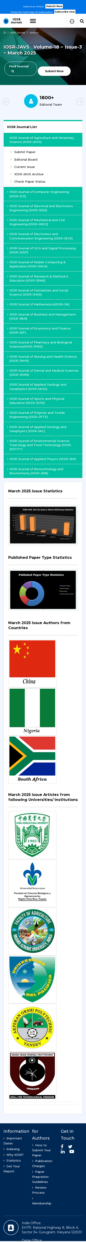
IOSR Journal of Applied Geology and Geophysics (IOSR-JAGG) (37, 386)
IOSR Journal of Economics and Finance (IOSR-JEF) (39, 330)
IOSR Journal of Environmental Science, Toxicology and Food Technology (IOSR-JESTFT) (39, 445)
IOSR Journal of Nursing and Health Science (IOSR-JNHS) (42, 358)
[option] (43, 7)
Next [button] (72, 102)
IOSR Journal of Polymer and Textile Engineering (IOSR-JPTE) (36, 415)
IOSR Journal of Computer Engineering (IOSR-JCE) (38, 194)
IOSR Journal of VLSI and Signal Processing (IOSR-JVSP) (41, 250)
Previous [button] (13, 102)
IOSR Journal (17, 32)
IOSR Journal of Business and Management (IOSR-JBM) (41, 316)
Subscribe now (65, 11)
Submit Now (54, 6)
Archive (34, 32)
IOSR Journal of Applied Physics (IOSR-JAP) (41, 459)
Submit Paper (23, 152)
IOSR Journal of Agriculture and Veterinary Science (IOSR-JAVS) (41, 140)
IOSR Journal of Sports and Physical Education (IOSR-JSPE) (35, 401)
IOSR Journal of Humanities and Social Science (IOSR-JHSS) (37, 292)
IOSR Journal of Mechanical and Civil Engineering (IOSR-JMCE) (36, 222)
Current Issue (23, 167)
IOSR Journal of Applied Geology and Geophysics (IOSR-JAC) (36, 429)
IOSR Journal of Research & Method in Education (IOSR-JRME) (37, 278)
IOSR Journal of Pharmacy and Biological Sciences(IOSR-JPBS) (39, 344)
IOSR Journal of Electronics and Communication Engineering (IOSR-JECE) (40, 236)
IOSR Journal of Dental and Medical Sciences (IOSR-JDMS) (43, 372)
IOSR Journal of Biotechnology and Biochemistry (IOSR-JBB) (35, 471)
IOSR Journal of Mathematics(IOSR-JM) (38, 304)
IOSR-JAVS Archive (27, 174)
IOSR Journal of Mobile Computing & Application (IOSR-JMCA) (36, 264)
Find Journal (19, 69)
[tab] (43, 494)
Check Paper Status (28, 181)
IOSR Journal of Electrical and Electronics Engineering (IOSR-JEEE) (40, 208)
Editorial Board (24, 159)
